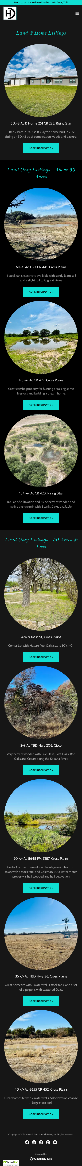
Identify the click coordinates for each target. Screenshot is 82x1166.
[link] (10, 13)
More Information (41, 291)
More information (41, 148)
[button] (77, 13)
